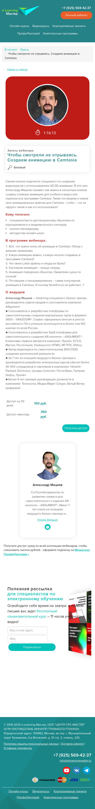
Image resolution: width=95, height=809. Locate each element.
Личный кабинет (76, 15)
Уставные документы (18, 748)
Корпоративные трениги (69, 26)
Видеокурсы (41, 26)
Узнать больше (47, 520)
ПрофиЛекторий (28, 33)
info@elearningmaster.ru (75, 761)
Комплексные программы (60, 33)
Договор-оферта (72, 744)
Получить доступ (76, 428)
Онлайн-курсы (19, 26)
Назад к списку (17, 69)
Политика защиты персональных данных (31, 744)
